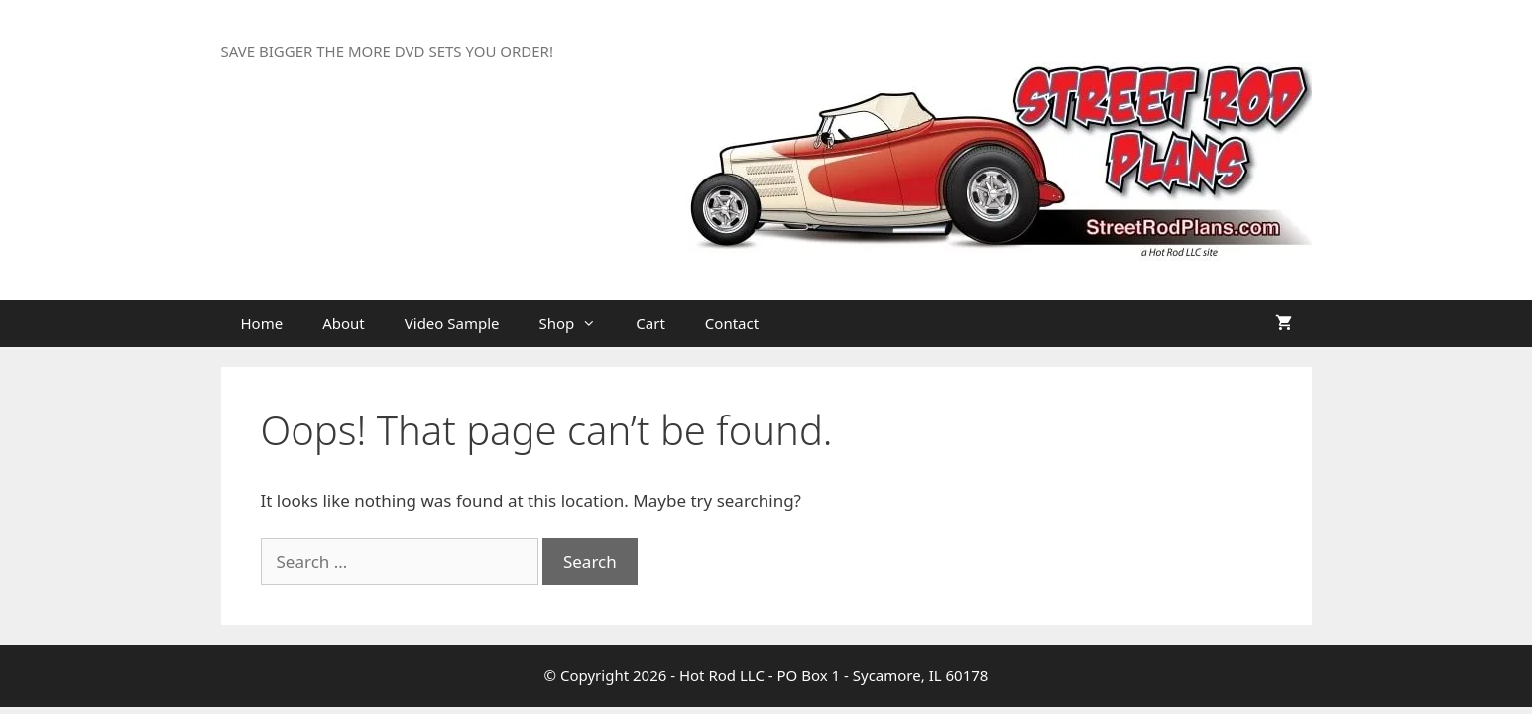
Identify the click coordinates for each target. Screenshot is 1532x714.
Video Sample (452, 323)
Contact (732, 323)
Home (262, 323)
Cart (650, 323)
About (343, 323)
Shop (578, 323)
